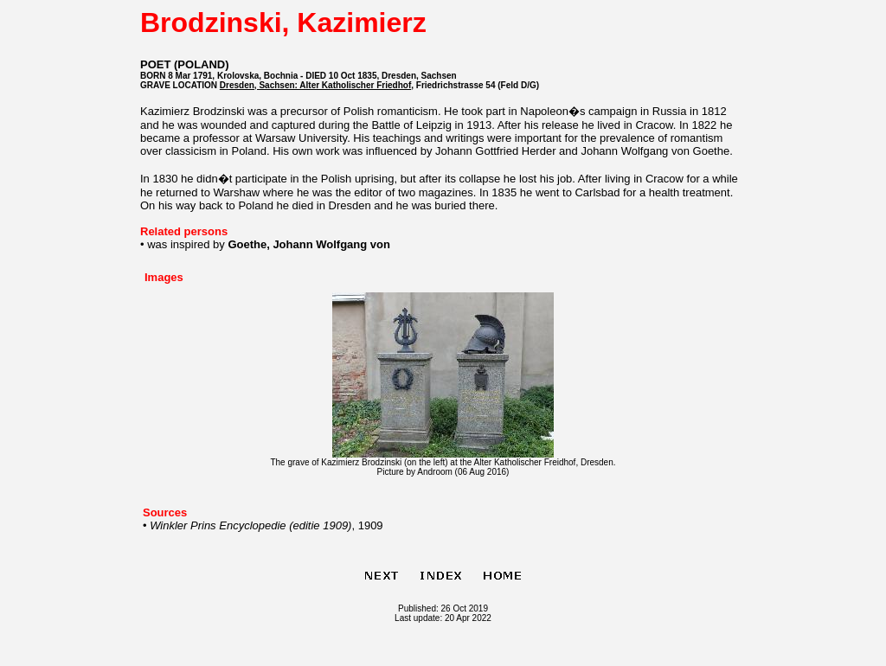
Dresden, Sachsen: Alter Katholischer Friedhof (315, 85)
